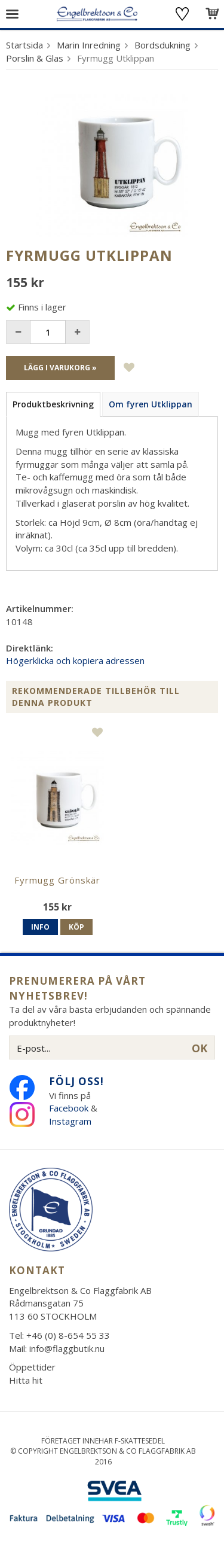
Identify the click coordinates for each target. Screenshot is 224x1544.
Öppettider (32, 1367)
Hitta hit (25, 1380)
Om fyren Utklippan (150, 404)
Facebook (68, 1108)
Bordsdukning (162, 45)
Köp (76, 927)
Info (40, 927)
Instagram (71, 1121)
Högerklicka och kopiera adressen (75, 660)
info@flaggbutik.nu (67, 1348)
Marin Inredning (89, 45)
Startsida (24, 45)
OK (199, 1048)
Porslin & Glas (34, 58)
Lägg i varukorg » (60, 368)
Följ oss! (76, 1081)
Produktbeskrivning (53, 404)
